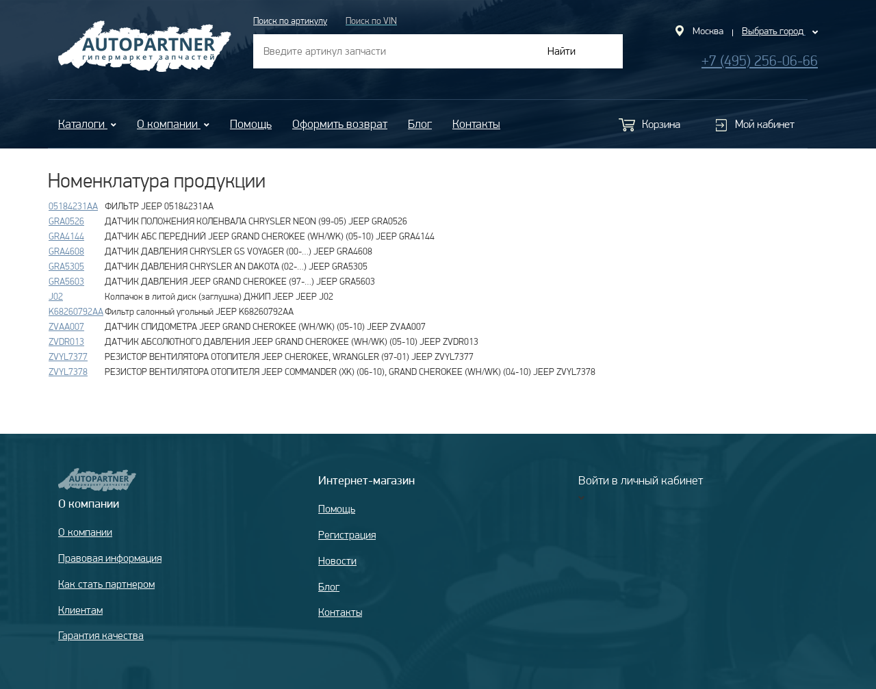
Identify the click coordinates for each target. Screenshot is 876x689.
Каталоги (87, 123)
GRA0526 (66, 221)
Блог (420, 123)
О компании (173, 123)
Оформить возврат (339, 123)
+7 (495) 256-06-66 (759, 60)
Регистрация (347, 534)
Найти (562, 50)
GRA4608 (66, 251)
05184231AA (73, 205)
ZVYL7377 (68, 356)
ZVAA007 (66, 326)
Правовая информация (110, 557)
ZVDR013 (66, 341)
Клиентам (80, 609)
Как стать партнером (106, 583)
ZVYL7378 (68, 371)
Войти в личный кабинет (640, 480)
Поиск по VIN (371, 20)
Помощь (251, 123)
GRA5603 (66, 281)
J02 (56, 296)
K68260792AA (76, 311)
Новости (337, 560)
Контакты (476, 123)
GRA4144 (66, 236)
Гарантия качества (101, 635)
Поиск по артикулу (290, 20)
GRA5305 (66, 266)
